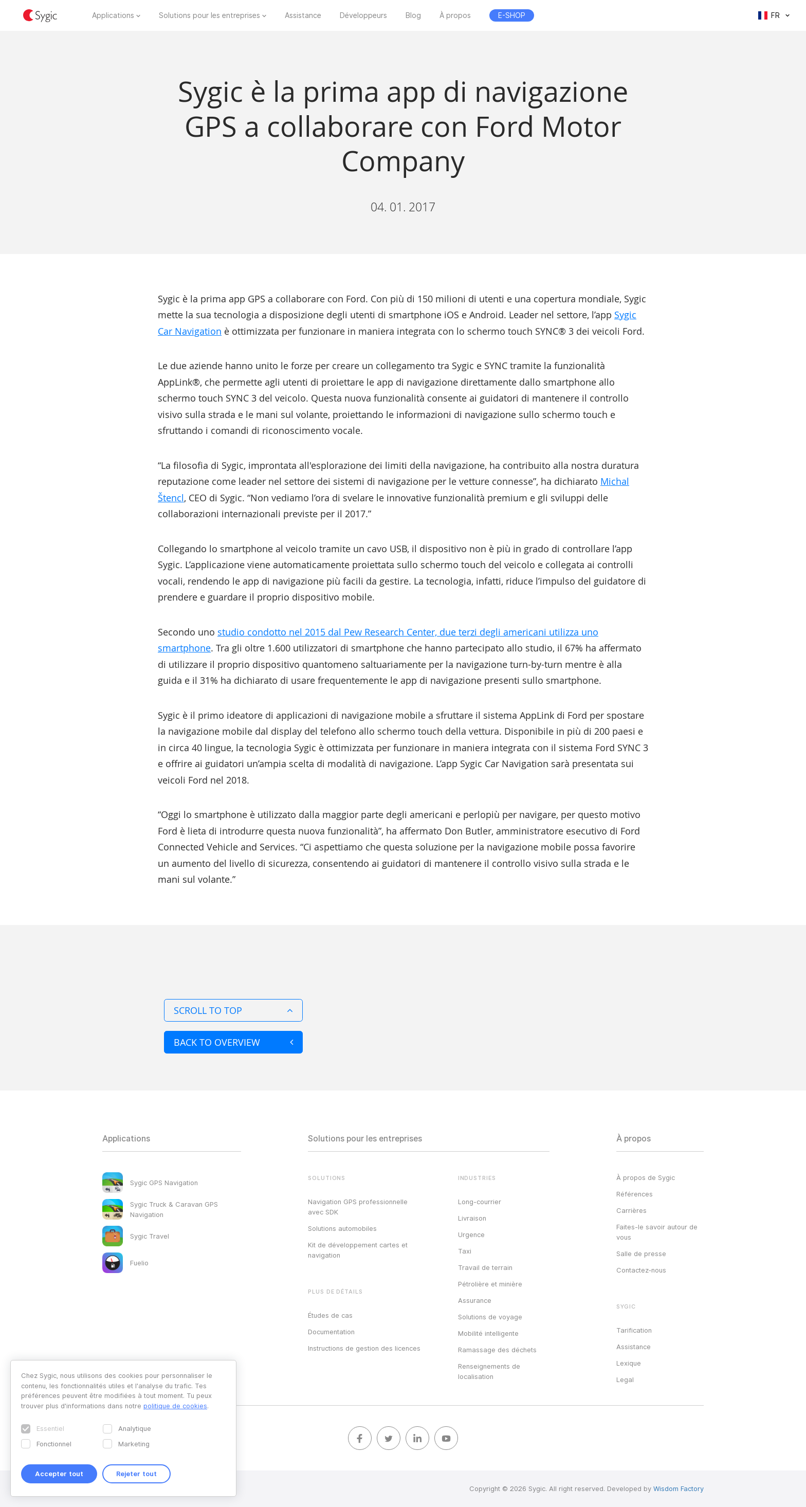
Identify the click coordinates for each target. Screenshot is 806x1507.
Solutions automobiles (342, 1228)
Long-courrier (479, 1201)
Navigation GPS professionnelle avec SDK (358, 1206)
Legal (625, 1379)
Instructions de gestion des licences (364, 1348)
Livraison (472, 1218)
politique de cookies (175, 1406)
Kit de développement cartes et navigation (358, 1250)
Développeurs (363, 15)
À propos (455, 15)
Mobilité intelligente (488, 1333)
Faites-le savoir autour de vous (657, 1232)
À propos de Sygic (645, 1177)
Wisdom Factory (678, 1488)
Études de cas (330, 1315)
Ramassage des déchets (497, 1350)
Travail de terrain (485, 1267)
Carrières (631, 1210)
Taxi (464, 1251)
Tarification (634, 1330)
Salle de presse (641, 1253)
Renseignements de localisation (489, 1371)
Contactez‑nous (641, 1270)
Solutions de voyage (490, 1317)
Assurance (474, 1300)
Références (634, 1194)
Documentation (331, 1332)
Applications (113, 15)
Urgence (471, 1234)
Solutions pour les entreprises (209, 15)
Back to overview (233, 1042)
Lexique (628, 1363)
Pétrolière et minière (490, 1284)
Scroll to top (233, 1010)
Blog (413, 15)
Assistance (303, 15)
